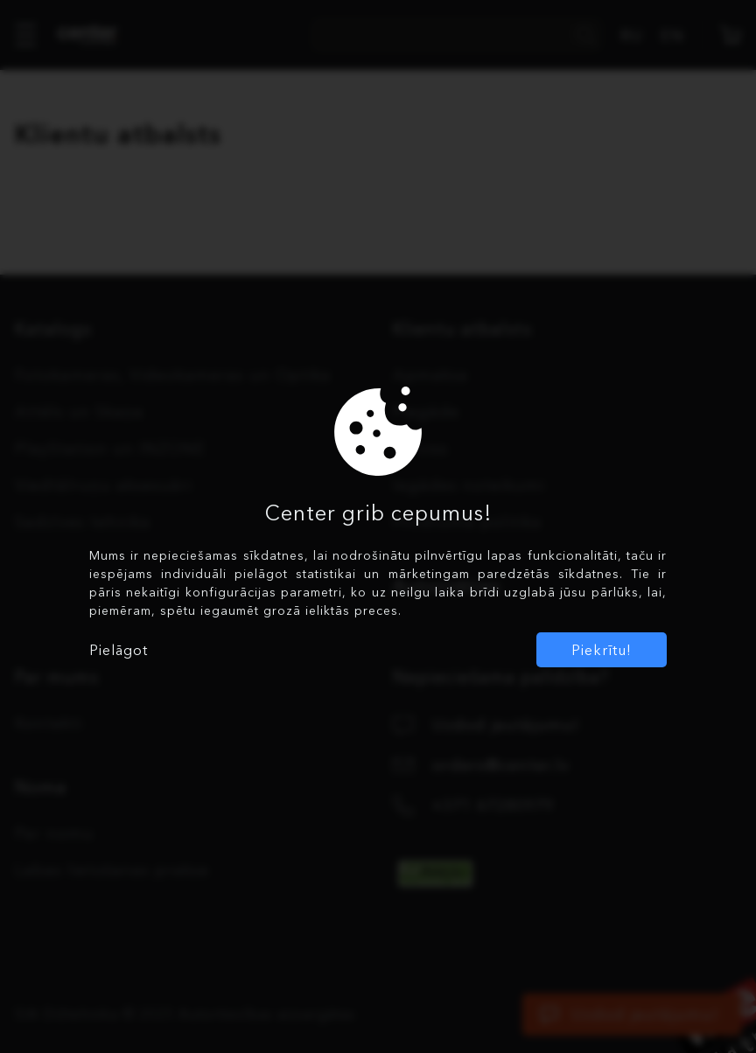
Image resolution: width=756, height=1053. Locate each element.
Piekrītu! (601, 650)
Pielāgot (118, 650)
